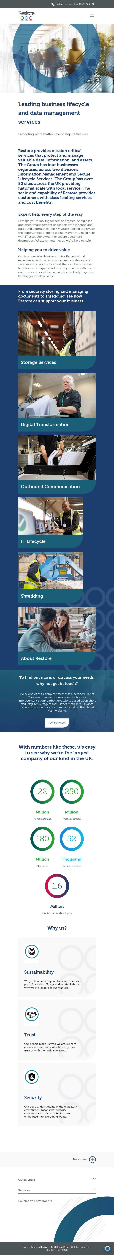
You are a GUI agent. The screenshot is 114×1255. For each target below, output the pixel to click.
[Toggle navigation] (92, 16)
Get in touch (57, 723)
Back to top (84, 1159)
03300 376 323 (81, 4)
